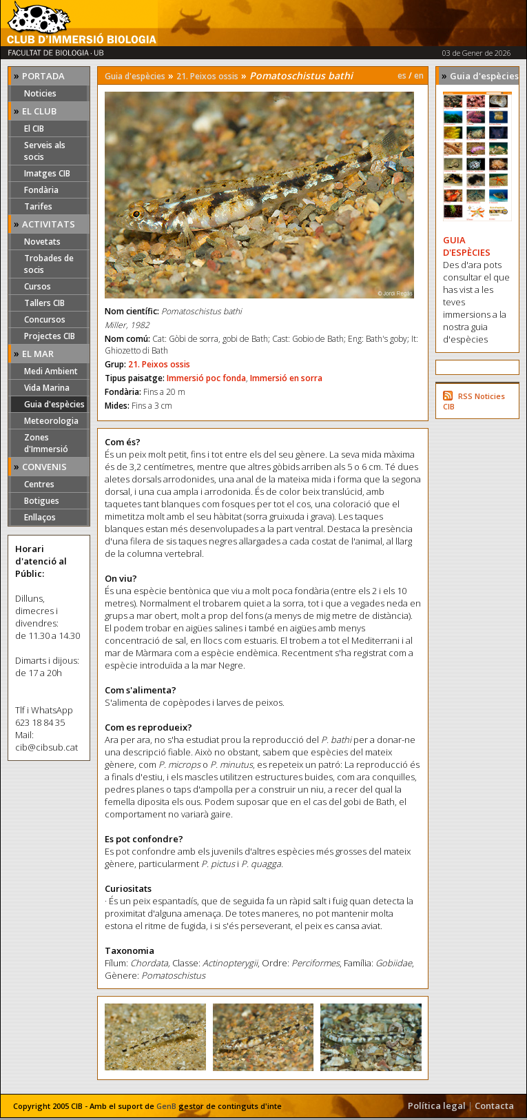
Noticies (40, 93)
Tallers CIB (44, 303)
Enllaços (40, 517)
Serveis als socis (44, 151)
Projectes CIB (49, 336)
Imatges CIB (47, 173)
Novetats (42, 241)
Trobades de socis (49, 264)
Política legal (437, 1105)
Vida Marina (47, 388)
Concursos (44, 319)
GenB (166, 1106)
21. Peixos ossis (207, 76)
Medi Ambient (51, 371)
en (419, 75)
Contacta (494, 1105)
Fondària (41, 190)
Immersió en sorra (286, 378)
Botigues (41, 501)
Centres (39, 484)
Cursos (37, 286)
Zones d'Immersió (46, 443)
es (401, 75)
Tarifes (38, 206)
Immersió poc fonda (206, 378)
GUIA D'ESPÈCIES (466, 246)
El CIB (34, 128)
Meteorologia (51, 421)
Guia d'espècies (54, 404)
